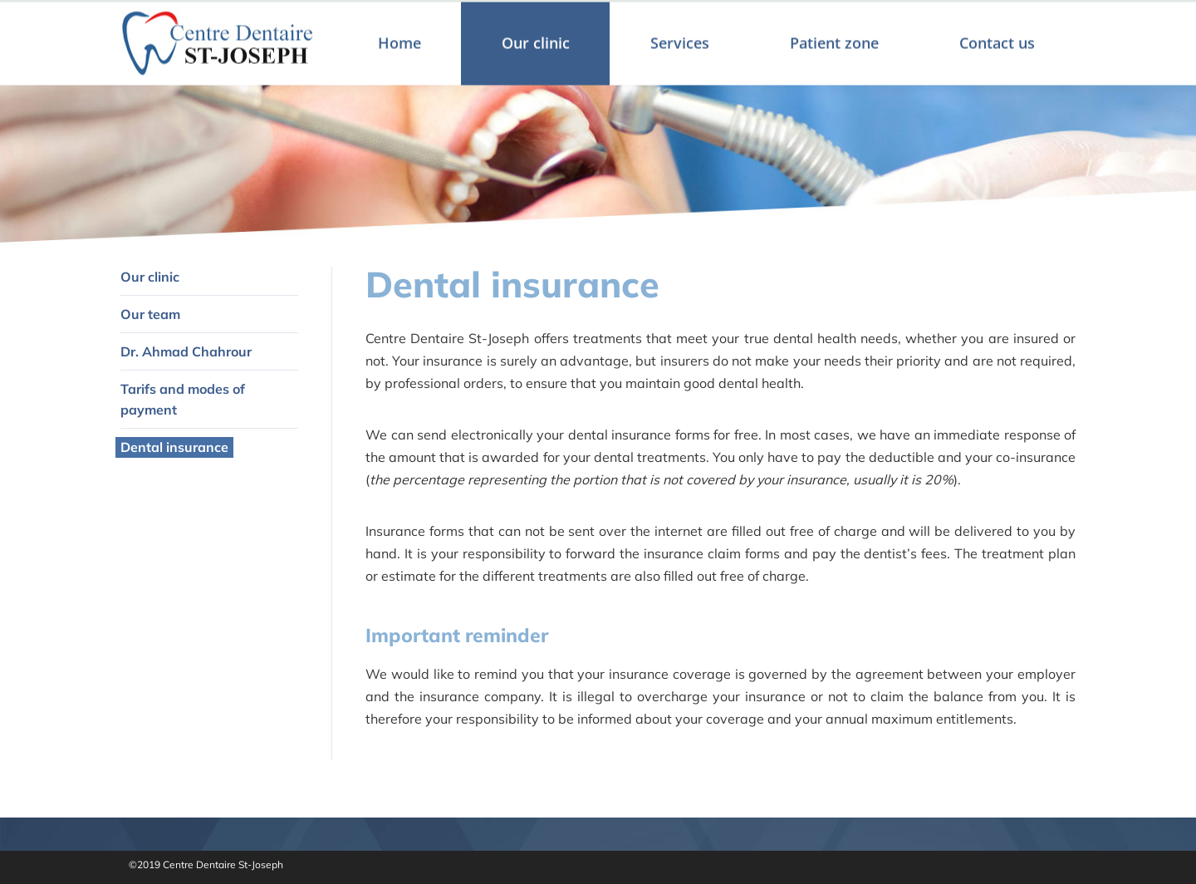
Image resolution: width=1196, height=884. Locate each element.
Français (1051, 20)
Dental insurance (174, 447)
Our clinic (149, 276)
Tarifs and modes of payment (182, 399)
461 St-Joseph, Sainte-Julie (616, 18)
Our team (150, 314)
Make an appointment (946, 18)
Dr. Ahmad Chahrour (186, 351)
